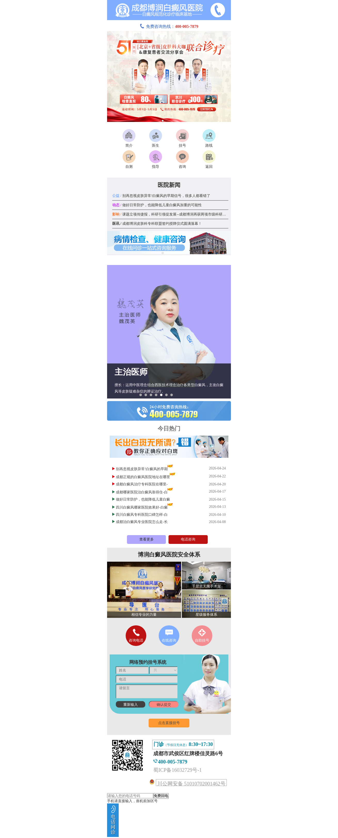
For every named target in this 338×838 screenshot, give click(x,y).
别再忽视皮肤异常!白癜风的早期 (142, 469)
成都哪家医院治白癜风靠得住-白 (142, 492)
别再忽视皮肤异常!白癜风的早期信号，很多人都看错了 (161, 196)
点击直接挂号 (169, 723)
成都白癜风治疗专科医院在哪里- (142, 484)
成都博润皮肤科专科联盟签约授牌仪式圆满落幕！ (157, 224)
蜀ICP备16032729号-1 (177, 770)
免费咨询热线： (169, 26)
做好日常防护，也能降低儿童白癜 (143, 499)
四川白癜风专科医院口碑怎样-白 (142, 515)
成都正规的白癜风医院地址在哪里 (143, 477)
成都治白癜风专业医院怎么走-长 (142, 522)
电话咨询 (188, 539)
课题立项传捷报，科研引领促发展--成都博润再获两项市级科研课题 (171, 214)
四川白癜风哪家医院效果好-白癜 (142, 507)
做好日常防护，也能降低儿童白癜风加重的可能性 (157, 205)
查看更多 (146, 539)
